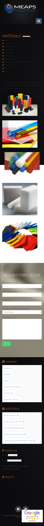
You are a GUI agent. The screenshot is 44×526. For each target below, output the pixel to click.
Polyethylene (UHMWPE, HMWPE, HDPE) (18, 441)
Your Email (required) (22, 293)
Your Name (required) (22, 284)
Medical (6, 381)
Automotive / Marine (10, 399)
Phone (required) (22, 302)
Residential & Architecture (12, 387)
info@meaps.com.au (14, 461)
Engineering (7, 368)
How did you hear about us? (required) (22, 310)
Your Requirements (22, 318)
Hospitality (7, 374)
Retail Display (8, 393)
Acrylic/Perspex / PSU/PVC (12, 422)
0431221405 (12, 455)
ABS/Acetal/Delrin (9, 415)
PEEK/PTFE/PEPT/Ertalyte (12, 428)
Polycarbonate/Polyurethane (13, 434)
